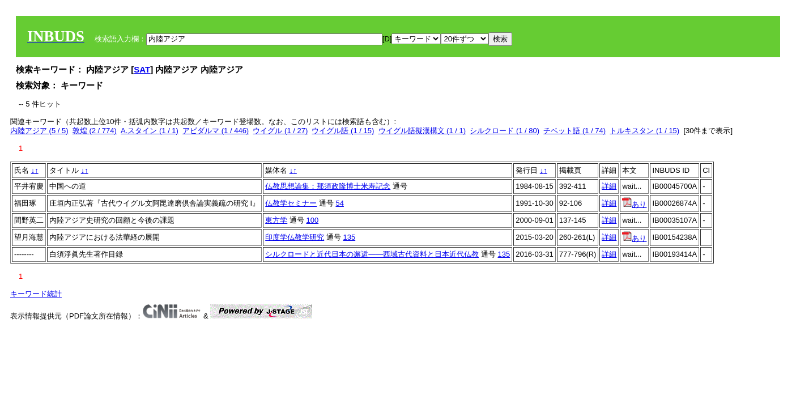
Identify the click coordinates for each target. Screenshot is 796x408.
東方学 (276, 220)
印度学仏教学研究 (294, 237)
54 (339, 203)
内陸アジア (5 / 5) (39, 130)
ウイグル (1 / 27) (280, 130)
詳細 (609, 186)
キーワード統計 (36, 294)
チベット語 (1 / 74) (574, 130)
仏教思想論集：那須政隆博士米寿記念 (327, 186)
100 (312, 220)
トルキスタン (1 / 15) (644, 130)
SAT (142, 69)
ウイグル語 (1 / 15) (343, 130)
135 (349, 237)
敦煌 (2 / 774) (95, 130)
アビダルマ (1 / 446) (215, 130)
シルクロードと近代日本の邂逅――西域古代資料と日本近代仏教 (372, 254)
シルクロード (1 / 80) (504, 130)
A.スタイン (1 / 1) (149, 130)
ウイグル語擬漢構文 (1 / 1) (422, 130)
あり (634, 204)
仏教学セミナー (291, 203)
